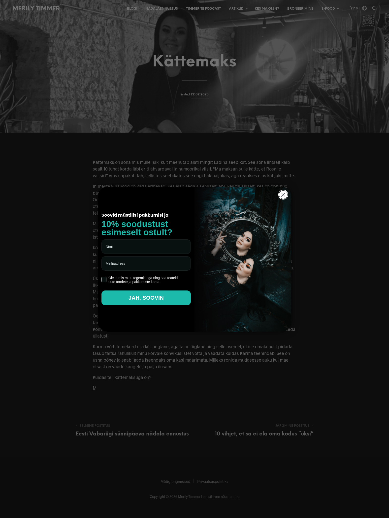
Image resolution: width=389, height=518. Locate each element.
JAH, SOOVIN (146, 298)
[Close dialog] (283, 194)
